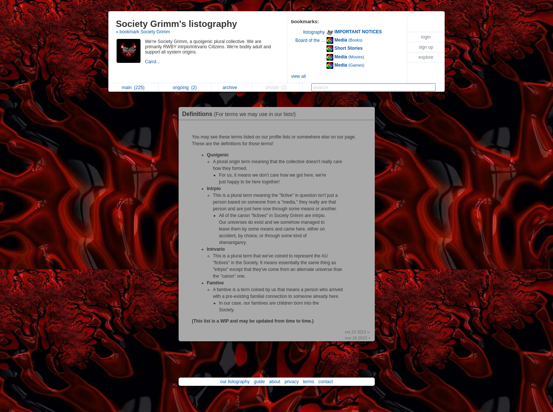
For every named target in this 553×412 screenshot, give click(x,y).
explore (425, 57)
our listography (235, 381)
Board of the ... (310, 40)
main (133, 87)
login (425, 37)
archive (232, 87)
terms (308, 381)
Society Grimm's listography (176, 24)
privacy (291, 381)
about (274, 381)
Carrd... (153, 61)
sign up (426, 47)
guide (259, 381)
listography (314, 32)
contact (325, 381)
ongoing (185, 87)
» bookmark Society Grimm (143, 31)
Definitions (241, 114)
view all (298, 76)
